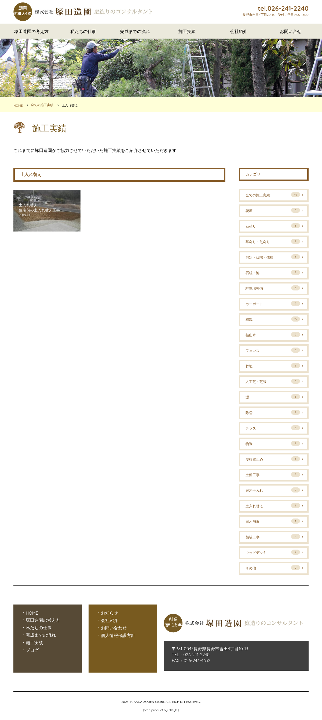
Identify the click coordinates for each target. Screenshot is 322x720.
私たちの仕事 (83, 31)
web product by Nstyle (161, 710)
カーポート (273, 303)
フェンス (273, 350)
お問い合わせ (114, 628)
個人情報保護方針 (118, 635)
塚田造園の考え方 (31, 31)
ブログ (32, 650)
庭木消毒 (273, 521)
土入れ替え (273, 505)
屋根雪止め (273, 458)
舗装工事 (273, 536)
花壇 (273, 210)
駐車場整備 (273, 287)
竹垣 (273, 365)
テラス (273, 427)
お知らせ (109, 612)
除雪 (273, 412)
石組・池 (273, 272)
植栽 (273, 319)
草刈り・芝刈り (273, 241)
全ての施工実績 (42, 105)
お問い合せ (290, 31)
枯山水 (273, 334)
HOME (18, 105)
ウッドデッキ (273, 552)
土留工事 (273, 474)
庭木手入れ (273, 490)
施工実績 (187, 31)
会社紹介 (238, 31)
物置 (273, 443)
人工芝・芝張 (273, 381)
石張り (273, 225)
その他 (273, 567)
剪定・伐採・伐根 (273, 256)
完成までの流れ (135, 31)
